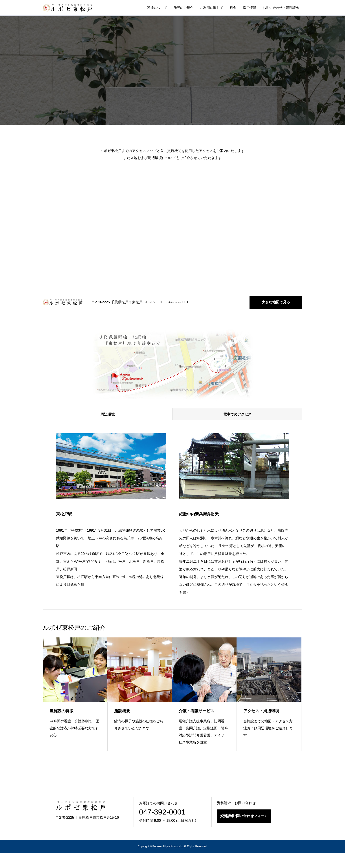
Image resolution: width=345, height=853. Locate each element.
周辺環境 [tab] (108, 414)
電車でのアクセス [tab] (237, 414)
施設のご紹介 (183, 7)
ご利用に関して (211, 7)
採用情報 (249, 7)
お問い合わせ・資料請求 (281, 7)
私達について (157, 7)
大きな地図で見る (276, 302)
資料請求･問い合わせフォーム (244, 816)
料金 (233, 7)
